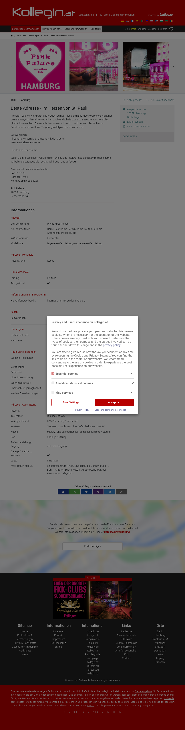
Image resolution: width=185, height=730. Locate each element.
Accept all (114, 402)
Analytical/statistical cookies (72, 383)
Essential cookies (64, 373)
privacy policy (111, 345)
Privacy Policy (82, 410)
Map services (62, 392)
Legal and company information (110, 410)
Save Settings (71, 402)
